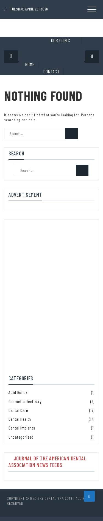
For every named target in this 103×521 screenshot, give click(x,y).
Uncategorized (21, 436)
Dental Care (18, 410)
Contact (51, 71)
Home (29, 64)
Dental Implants (22, 427)
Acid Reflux (18, 392)
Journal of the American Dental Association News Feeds (48, 461)
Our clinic (60, 40)
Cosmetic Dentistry (25, 401)
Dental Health (20, 419)
